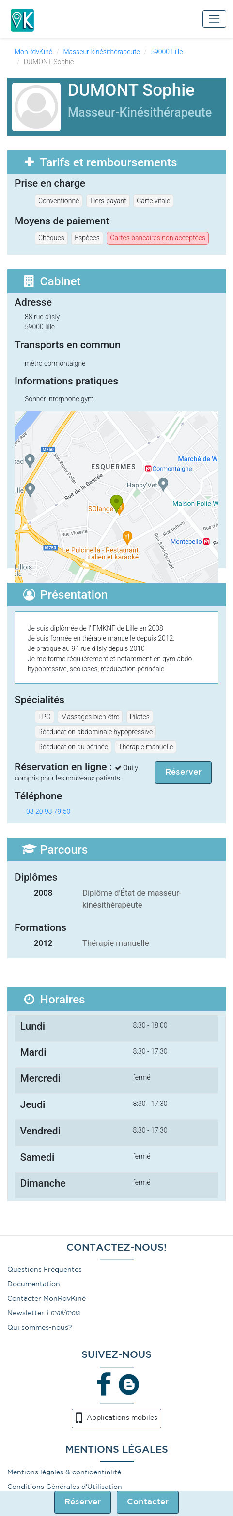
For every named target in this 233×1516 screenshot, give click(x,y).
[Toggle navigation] (214, 18)
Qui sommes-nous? (39, 1328)
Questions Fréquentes (44, 1270)
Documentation (33, 1284)
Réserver (82, 1502)
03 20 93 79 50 (48, 811)
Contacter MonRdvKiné (46, 1299)
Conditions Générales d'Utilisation (64, 1487)
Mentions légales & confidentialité (64, 1472)
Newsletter (25, 1313)
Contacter (148, 1502)
